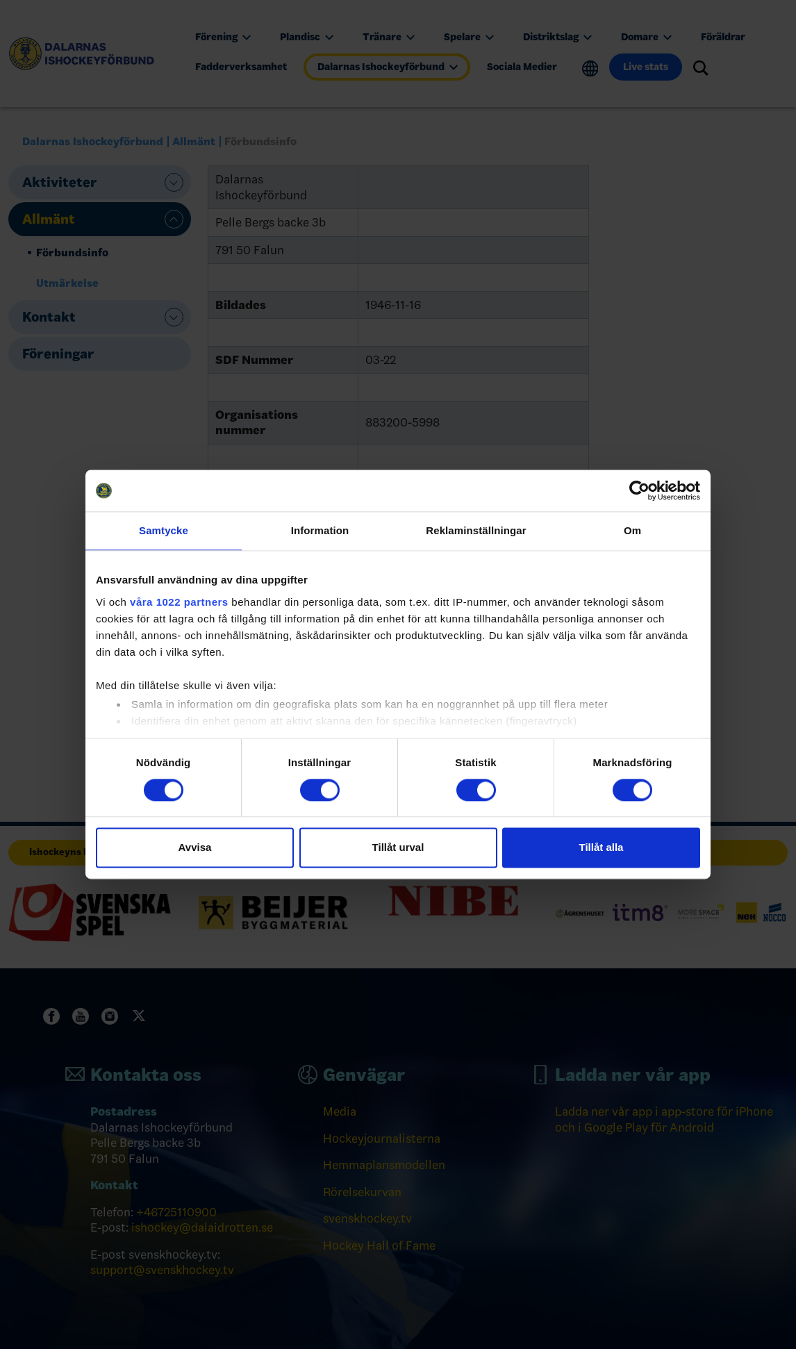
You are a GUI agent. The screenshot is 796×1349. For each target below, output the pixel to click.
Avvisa (195, 848)
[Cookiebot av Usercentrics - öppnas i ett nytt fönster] (639, 490)
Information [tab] (320, 530)
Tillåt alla (601, 848)
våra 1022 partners (179, 602)
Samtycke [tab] (163, 530)
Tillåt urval (398, 848)
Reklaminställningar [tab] (476, 530)
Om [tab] (632, 530)
